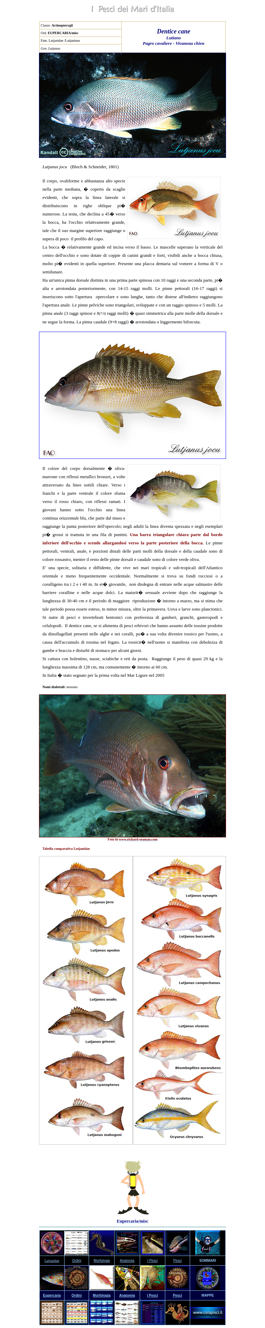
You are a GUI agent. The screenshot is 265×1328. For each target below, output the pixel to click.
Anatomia (127, 1260)
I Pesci (152, 1260)
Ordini (76, 1260)
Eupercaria (52, 1295)
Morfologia (102, 1260)
